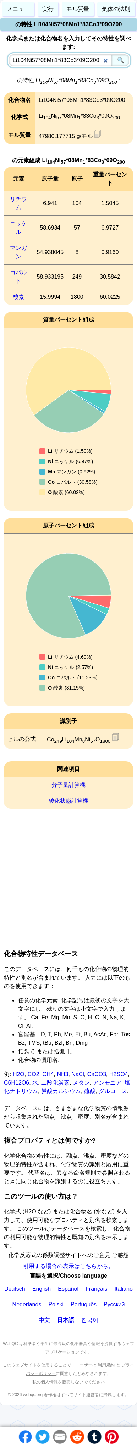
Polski (56, 1304)
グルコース (113, 1091)
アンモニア (107, 1083)
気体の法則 (116, 9)
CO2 (33, 1074)
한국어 (89, 1320)
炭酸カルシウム (61, 1091)
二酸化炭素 (55, 1083)
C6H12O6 (16, 1083)
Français (96, 1289)
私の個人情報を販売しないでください (68, 1382)
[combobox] (69, 60)
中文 (44, 1320)
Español (68, 1289)
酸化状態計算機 (68, 801)
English (41, 1289)
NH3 (62, 1074)
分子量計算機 (68, 785)
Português (84, 1304)
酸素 (18, 297)
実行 (48, 9)
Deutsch (14, 1289)
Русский (114, 1304)
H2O (18, 1074)
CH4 (48, 1074)
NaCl (77, 1074)
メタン (81, 1083)
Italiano (123, 1289)
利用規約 (106, 1364)
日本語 (65, 1320)
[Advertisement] (66, 876)
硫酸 (89, 1091)
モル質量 (77, 9)
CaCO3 (96, 1074)
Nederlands (27, 1304)
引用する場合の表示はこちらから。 (68, 1266)
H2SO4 (118, 1074)
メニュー (18, 9)
